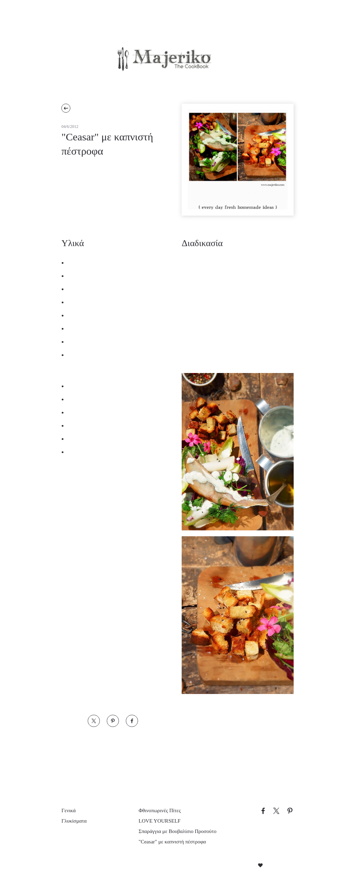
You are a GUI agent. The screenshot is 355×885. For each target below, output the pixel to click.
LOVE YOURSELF (157, 814)
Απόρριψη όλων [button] (81, 862)
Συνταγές (95, 82)
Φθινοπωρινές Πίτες (161, 803)
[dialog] (59, 809)
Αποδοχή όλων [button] (35, 862)
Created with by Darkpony (259, 866)
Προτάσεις (143, 82)
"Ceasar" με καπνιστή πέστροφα (176, 842)
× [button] (103, 748)
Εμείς (185, 82)
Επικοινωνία (229, 82)
